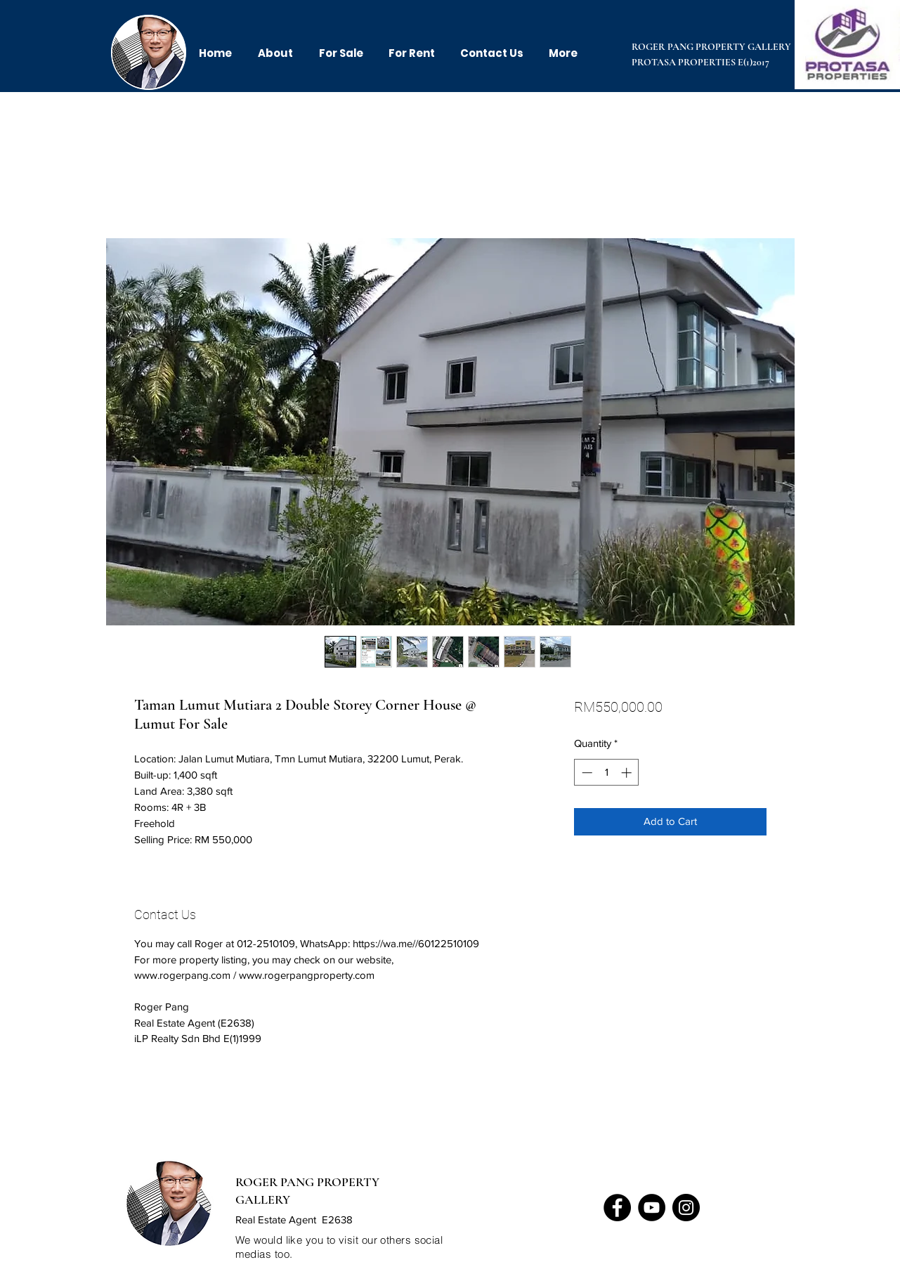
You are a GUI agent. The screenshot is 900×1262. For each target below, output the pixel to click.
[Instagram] (686, 1207)
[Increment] (627, 773)
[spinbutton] (606, 773)
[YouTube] (651, 1207)
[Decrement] (585, 773)
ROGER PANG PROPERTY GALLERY (711, 47)
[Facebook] (617, 1207)
